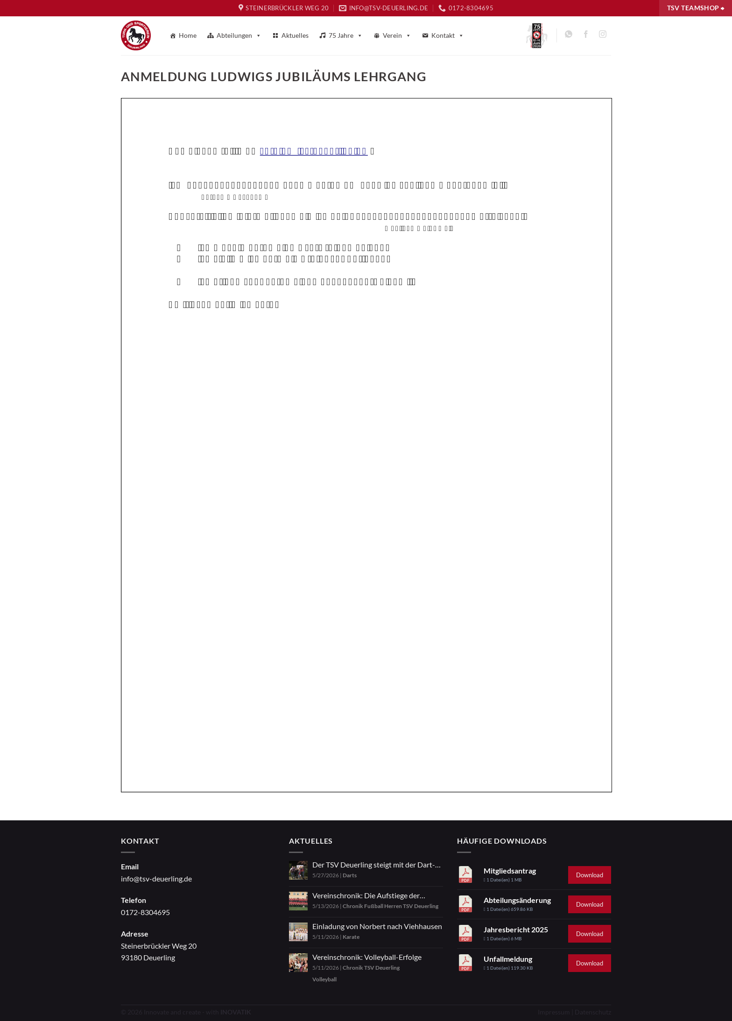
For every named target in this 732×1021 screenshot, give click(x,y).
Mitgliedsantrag (510, 870)
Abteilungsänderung (517, 899)
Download (589, 875)
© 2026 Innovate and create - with (186, 1012)
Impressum (554, 1012)
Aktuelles (295, 35)
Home (188, 35)
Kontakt (447, 35)
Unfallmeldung (508, 958)
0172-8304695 (145, 912)
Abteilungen (239, 35)
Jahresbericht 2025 (516, 929)
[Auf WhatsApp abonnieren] (569, 35)
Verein (397, 35)
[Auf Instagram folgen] (602, 35)
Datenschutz (593, 1012)
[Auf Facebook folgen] (585, 35)
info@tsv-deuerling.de (156, 878)
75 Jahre (346, 35)
